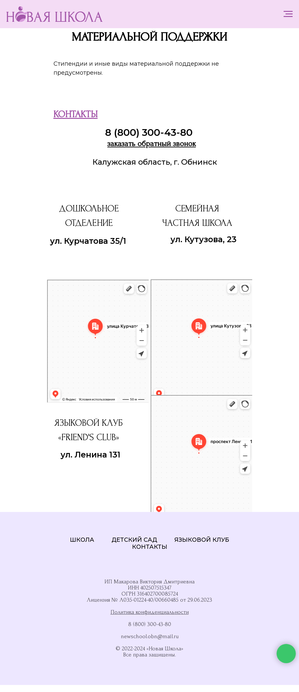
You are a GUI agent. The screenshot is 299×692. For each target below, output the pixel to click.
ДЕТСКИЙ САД (134, 539)
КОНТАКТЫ (149, 546)
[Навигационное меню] (288, 14)
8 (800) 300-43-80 (149, 132)
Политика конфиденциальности (150, 612)
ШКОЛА (82, 539)
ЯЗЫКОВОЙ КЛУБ (201, 539)
